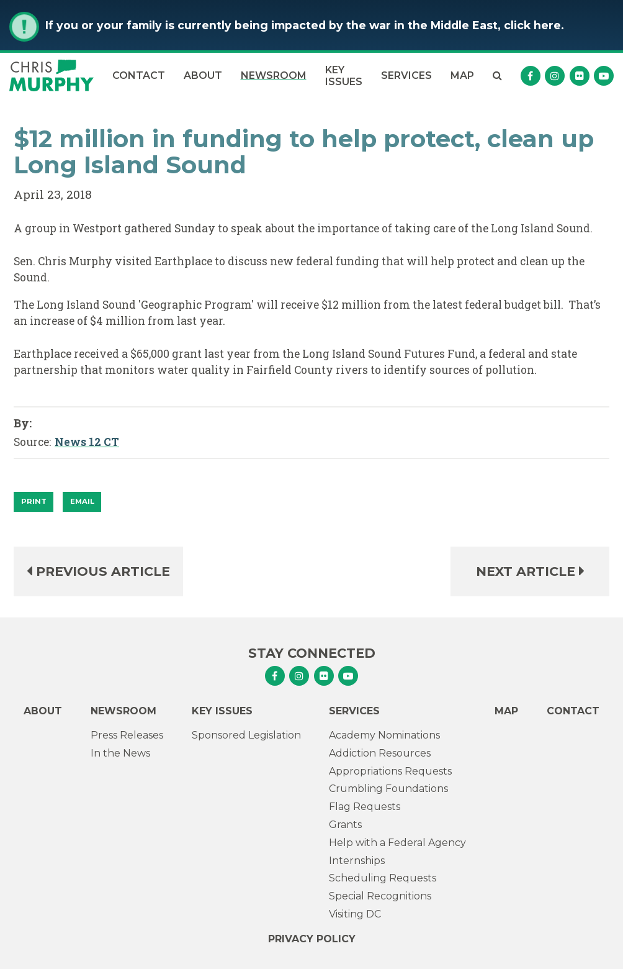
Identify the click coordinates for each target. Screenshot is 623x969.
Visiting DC (355, 914)
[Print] (33, 502)
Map (462, 75)
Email (82, 501)
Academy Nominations (384, 735)
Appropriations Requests (390, 771)
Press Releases (127, 735)
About (203, 75)
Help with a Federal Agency (397, 842)
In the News (120, 753)
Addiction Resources (380, 753)
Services (406, 75)
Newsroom (274, 75)
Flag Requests (364, 806)
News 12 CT (87, 441)
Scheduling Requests (382, 878)
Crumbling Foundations (388, 788)
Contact (138, 75)
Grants (345, 824)
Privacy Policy (312, 939)
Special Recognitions (380, 896)
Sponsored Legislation (246, 735)
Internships (357, 861)
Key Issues (343, 76)
